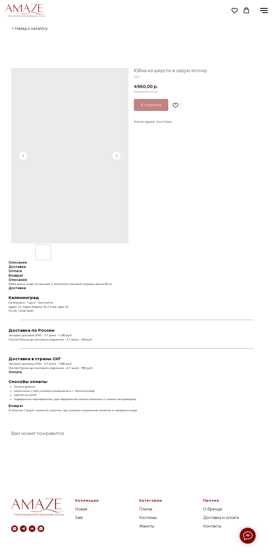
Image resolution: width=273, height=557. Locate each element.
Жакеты (146, 526)
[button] (234, 10)
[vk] (32, 528)
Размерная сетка (146, 91)
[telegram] (23, 528)
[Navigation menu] (264, 10)
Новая (81, 509)
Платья (145, 509)
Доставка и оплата (221, 517)
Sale (79, 517)
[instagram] (14, 528)
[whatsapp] (41, 528)
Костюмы (148, 517)
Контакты (212, 526)
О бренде (212, 509)
